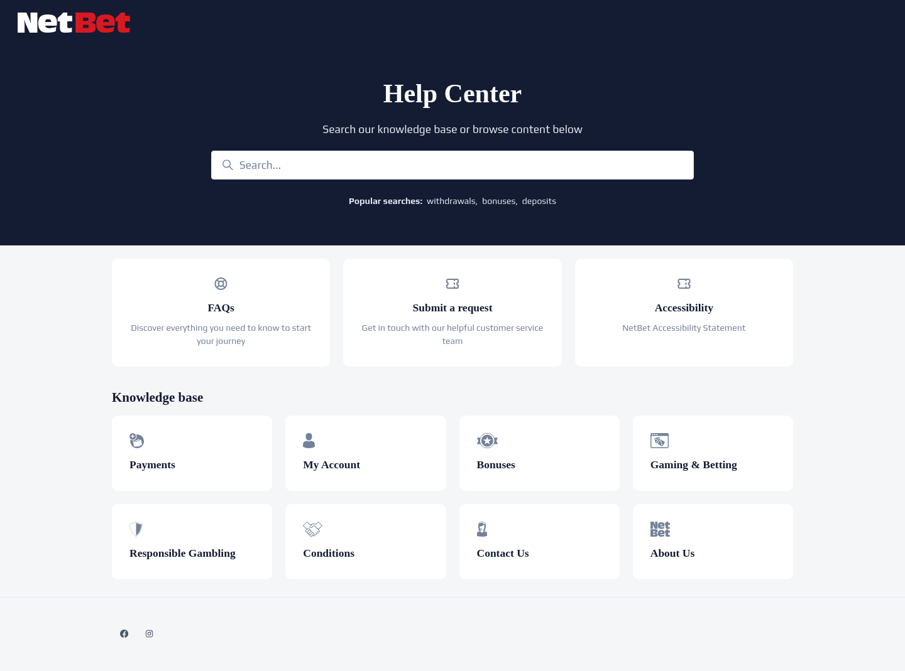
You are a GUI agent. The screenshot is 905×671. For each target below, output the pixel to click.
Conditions (328, 553)
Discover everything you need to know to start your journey (221, 334)
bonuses (498, 201)
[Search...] (452, 165)
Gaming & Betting (693, 464)
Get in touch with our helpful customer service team (452, 334)
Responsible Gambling (182, 553)
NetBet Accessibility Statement (683, 328)
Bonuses (496, 464)
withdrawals (451, 201)
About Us (672, 553)
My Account (331, 464)
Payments (152, 464)
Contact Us (503, 553)
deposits (539, 201)
